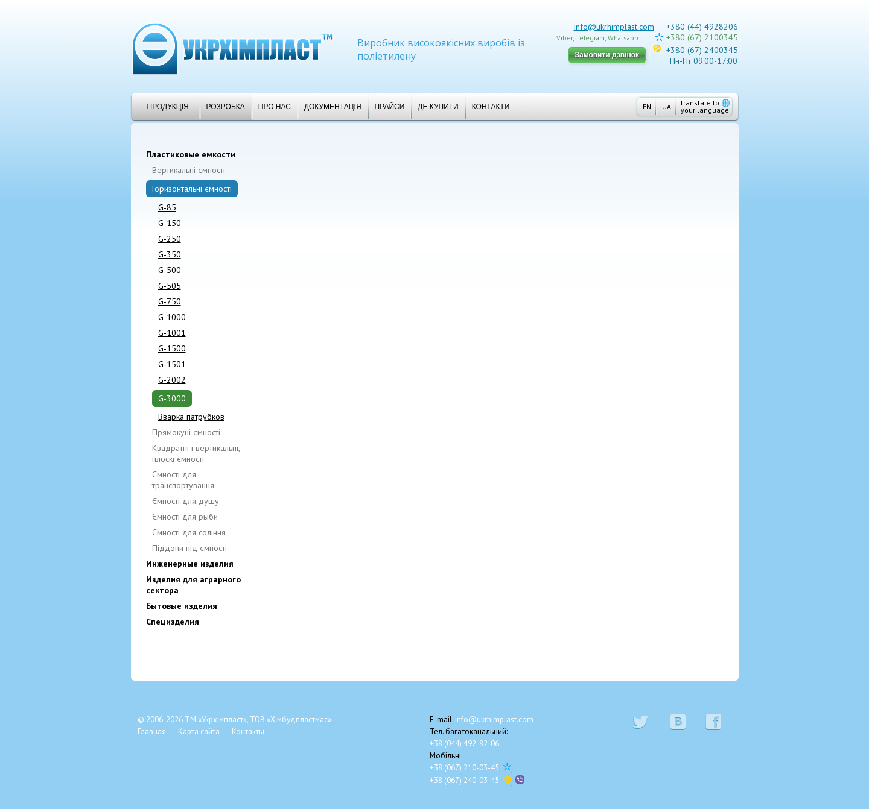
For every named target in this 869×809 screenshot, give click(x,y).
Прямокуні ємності (186, 432)
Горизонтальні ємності (192, 188)
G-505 (169, 285)
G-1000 (172, 317)
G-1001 (172, 332)
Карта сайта (199, 731)
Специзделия (172, 621)
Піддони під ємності (189, 548)
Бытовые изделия (181, 605)
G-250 (169, 238)
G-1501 (172, 364)
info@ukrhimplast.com (614, 26)
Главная (152, 731)
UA (666, 106)
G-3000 (172, 398)
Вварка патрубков (191, 416)
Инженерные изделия (190, 563)
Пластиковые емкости (190, 154)
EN (647, 106)
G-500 (169, 270)
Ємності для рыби (185, 516)
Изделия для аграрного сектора (193, 585)
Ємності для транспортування (183, 480)
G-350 (169, 254)
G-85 (167, 207)
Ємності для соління (189, 532)
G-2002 (172, 379)
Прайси (390, 106)
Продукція (163, 106)
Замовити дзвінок (607, 55)
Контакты (248, 731)
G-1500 (172, 348)
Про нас (274, 106)
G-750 (169, 301)
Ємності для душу (185, 501)
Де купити (438, 106)
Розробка (225, 106)
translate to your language (705, 106)
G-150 (169, 223)
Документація (332, 106)
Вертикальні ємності (188, 170)
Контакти (491, 106)
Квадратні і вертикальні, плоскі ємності (196, 453)
